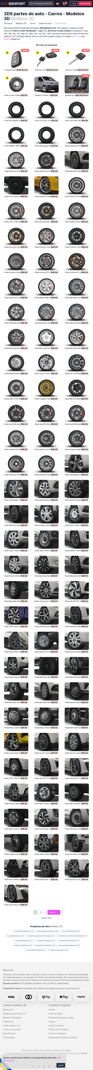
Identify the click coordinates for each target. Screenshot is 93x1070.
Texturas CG (8, 1021)
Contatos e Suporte (59, 1005)
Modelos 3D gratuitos (12, 1017)
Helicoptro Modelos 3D (44, 945)
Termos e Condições (57, 1033)
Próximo (54, 912)
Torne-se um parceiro (12, 1029)
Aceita (60, 1065)
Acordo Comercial (56, 1025)
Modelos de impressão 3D (14, 1013)
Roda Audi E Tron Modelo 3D (46, 449)
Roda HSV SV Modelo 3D (75, 373)
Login (74, 3)
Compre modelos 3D (14, 1005)
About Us (8, 970)
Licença (51, 1021)
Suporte (51, 1009)
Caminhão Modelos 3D (35, 950)
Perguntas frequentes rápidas (61, 1017)
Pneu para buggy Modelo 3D (46, 146)
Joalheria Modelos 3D (45, 941)
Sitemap (84, 1053)
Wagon (7, 39)
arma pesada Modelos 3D (68, 945)
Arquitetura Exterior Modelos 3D (40, 936)
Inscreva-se (85, 3)
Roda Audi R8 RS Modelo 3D (15, 449)
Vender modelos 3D (11, 1025)
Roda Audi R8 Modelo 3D (75, 424)
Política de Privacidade (58, 1029)
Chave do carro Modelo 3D (75, 70)
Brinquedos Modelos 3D (68, 941)
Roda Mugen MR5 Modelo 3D (46, 298)
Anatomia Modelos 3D (58, 950)
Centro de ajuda (55, 1013)
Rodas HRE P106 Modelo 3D (15, 399)
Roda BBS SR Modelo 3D (75, 399)
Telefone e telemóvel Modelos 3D (72, 936)
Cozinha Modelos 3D (70, 931)
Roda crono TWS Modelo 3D (15, 222)
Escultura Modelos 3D (23, 931)
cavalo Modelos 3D (15, 936)
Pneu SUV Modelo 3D (12, 120)
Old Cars (77, 36)
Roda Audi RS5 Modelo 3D (45, 424)
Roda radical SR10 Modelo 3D (16, 652)
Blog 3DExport (9, 1033)
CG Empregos (9, 1037)
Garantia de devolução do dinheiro (62, 1037)
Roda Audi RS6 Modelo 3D (14, 424)
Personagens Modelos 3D (47, 931)
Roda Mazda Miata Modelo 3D (16, 373)
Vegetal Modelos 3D (23, 941)
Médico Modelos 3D (22, 945)
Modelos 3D (8, 1009)
